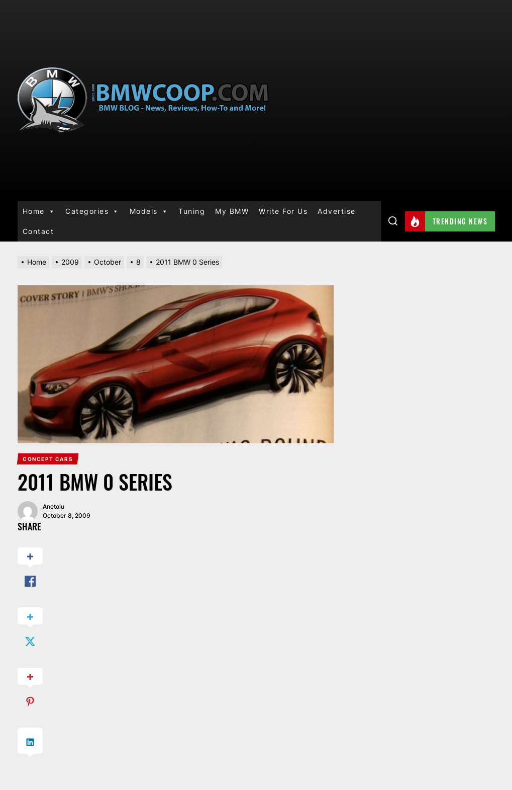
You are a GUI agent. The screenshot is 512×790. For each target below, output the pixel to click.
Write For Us (283, 211)
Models (149, 211)
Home (39, 211)
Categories (92, 211)
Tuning (191, 211)
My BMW (232, 211)
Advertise (337, 211)
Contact (38, 231)
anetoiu (53, 506)
